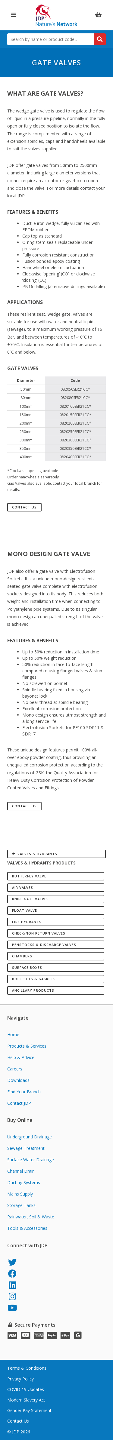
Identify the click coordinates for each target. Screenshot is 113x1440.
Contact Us (24, 507)
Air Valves (22, 887)
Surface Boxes (27, 967)
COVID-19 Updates (25, 1389)
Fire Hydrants (27, 922)
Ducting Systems (23, 1182)
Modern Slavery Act (26, 1400)
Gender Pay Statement (29, 1410)
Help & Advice (20, 1057)
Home (13, 1034)
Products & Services (26, 1046)
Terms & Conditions (26, 1368)
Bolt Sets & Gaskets (34, 979)
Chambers (22, 956)
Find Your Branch (24, 1092)
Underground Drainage (29, 1137)
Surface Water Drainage (30, 1159)
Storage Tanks (21, 1205)
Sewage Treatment (26, 1148)
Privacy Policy (20, 1379)
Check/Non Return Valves (38, 933)
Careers (14, 1069)
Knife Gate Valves (30, 899)
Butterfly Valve (29, 876)
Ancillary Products (33, 990)
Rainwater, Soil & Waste (30, 1217)
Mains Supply (20, 1194)
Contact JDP (19, 1103)
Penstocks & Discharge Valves (44, 944)
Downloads (18, 1080)
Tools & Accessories (27, 1228)
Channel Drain (21, 1171)
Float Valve (24, 910)
